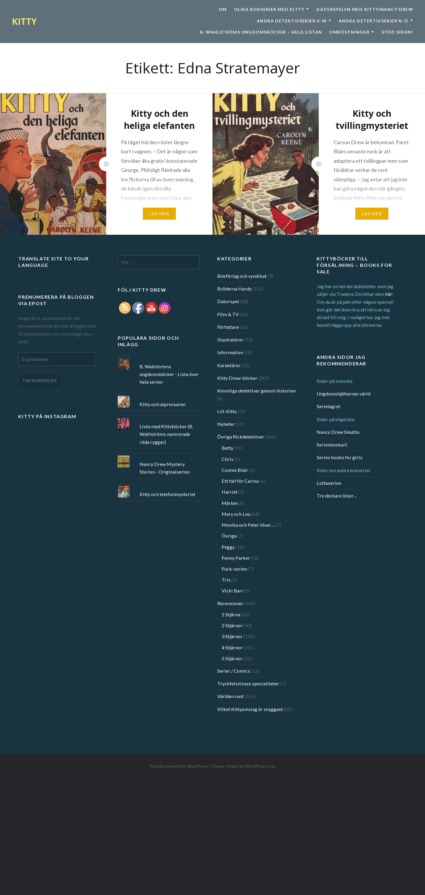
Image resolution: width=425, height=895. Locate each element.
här (388, 294)
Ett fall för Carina (240, 481)
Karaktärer (229, 365)
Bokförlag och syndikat (242, 276)
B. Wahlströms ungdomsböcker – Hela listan (261, 32)
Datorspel (228, 301)
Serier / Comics (233, 671)
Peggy (228, 547)
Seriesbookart (332, 444)
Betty (227, 448)
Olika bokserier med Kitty (269, 9)
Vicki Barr (232, 590)
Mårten (230, 503)
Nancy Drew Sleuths (338, 432)
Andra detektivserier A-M (292, 20)
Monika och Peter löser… (248, 525)
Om (223, 9)
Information (230, 352)
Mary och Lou (236, 514)
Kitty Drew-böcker (237, 378)
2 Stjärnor (232, 625)
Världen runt (230, 696)
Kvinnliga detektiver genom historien (256, 390)
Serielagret (328, 406)
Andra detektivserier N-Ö (373, 20)
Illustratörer (230, 339)
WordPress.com (260, 765)
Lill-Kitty (227, 411)
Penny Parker (236, 558)
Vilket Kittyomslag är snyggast (250, 709)
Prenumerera (40, 380)
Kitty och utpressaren (162, 404)
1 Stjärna (231, 614)
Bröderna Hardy (234, 288)
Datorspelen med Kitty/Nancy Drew (364, 9)
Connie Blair (235, 470)
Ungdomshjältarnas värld (343, 393)
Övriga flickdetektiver (240, 436)
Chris (227, 459)
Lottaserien (329, 483)
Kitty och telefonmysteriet (167, 494)
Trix (226, 579)
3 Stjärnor (232, 636)
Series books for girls (339, 457)
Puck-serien (234, 569)
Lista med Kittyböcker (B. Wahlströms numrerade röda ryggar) (166, 433)
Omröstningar (349, 32)
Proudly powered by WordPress (178, 765)
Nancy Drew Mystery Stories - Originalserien (165, 467)
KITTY (24, 21)
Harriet (230, 492)
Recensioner (230, 603)
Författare (228, 327)
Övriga (229, 535)
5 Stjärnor (232, 658)
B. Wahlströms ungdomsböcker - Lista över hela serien (169, 374)
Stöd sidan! (397, 32)
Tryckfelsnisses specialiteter (248, 683)
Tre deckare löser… (337, 495)
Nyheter (226, 424)
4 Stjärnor (232, 647)
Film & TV (228, 314)
